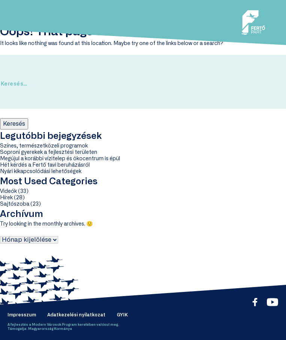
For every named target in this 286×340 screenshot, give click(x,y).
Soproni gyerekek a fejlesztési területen (48, 152)
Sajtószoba (14, 204)
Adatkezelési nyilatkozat (76, 315)
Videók (8, 191)
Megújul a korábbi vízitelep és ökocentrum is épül (60, 158)
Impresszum (22, 315)
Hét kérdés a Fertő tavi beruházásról (45, 165)
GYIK (122, 315)
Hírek (6, 197)
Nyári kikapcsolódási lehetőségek (40, 171)
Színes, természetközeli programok (44, 146)
